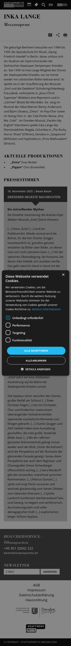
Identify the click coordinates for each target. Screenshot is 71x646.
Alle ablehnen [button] (36, 360)
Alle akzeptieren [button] (36, 350)
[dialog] (35, 323)
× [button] (63, 274)
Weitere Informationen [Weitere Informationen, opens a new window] (46, 309)
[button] (35, 369)
